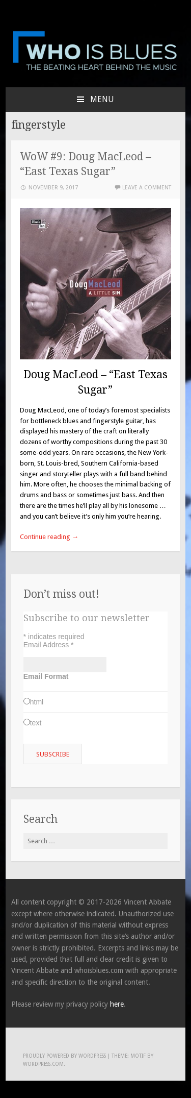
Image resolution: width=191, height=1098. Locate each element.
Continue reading (49, 537)
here (117, 1004)
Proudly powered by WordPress (64, 1056)
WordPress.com (43, 1064)
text (36, 723)
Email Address (48, 645)
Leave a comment (146, 187)
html (36, 702)
